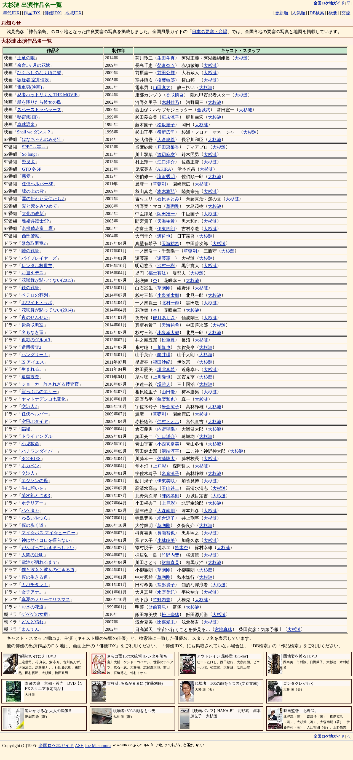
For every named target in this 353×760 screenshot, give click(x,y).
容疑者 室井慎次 (33, 79)
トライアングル (37, 436)
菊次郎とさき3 (36, 495)
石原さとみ (168, 199)
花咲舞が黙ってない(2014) (47, 310)
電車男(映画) (29, 87)
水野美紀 (166, 592)
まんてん (30, 629)
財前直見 (170, 562)
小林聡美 (166, 540)
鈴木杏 (181, 547)
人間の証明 (33, 554)
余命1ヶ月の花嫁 (33, 65)
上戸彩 (159, 466)
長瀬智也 (166, 533)
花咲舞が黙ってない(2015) (47, 280)
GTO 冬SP (31, 169)
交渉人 (28, 473)
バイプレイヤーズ (39, 258)
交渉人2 (29, 406)
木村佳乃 (170, 102)
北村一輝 (170, 302)
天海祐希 (166, 221)
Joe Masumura (98, 745)
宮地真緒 (223, 629)
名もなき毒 (33, 332)
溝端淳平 (170, 451)
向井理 (163, 354)
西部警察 (30, 235)
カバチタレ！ (35, 584)
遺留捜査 (30, 376)
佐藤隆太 (166, 458)
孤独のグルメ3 (36, 339)
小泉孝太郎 (168, 295)
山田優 (168, 392)
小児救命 (30, 443)
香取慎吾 (175, 95)
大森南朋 (166, 510)
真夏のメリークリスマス (46, 599)
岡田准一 (166, 213)
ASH (79, 745)
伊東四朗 (166, 228)
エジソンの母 (35, 480)
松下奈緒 (170, 614)
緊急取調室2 (34, 243)
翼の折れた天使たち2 (43, 198)
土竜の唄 (26, 57)
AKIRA (164, 169)
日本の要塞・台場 (209, 31)
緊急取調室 (33, 325)
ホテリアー (33, 503)
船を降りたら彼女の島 (39, 102)
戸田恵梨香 (168, 147)
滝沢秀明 (166, 176)
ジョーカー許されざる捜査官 (50, 384)
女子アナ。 (33, 592)
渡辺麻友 (166, 154)
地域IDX (73, 12)
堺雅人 (163, 384)
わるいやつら (35, 517)
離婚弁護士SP (35, 221)
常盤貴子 (166, 584)
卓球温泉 (26, 124)
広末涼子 (170, 117)
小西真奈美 (168, 444)
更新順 (281, 12)
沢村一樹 (166, 265)
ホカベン (30, 465)
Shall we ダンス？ (34, 132)
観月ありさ (164, 317)
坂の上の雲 (33, 191)
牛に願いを (33, 488)
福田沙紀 (161, 362)
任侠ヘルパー (35, 414)
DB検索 (316, 12)
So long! (29, 154)
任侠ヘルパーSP (37, 183)
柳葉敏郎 (166, 80)
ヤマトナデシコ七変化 (44, 399)
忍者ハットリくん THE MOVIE (47, 94)
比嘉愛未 (166, 622)
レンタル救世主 (37, 265)
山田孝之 (161, 87)
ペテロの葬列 (35, 295)
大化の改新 (33, 213)
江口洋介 (166, 162)
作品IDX (31, 12)
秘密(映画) (27, 117)
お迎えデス (33, 272)
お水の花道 (33, 607)
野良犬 (28, 161)
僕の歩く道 (33, 525)
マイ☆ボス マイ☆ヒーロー (49, 532)
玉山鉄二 (170, 488)
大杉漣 (241, 58)
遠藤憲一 (166, 258)
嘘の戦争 (30, 250)
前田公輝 (166, 72)
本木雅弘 (166, 191)
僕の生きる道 (35, 577)
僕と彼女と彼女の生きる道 (48, 569)
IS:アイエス (33, 362)
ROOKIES (31, 458)
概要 (332, 12)
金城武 (203, 110)
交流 (345, 12)
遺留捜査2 (31, 347)
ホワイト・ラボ (37, 302)
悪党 (26, 176)
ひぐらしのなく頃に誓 (39, 72)
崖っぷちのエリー (39, 391)
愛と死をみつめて (39, 206)
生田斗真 (166, 58)
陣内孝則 (170, 495)
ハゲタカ (30, 510)
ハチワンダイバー (39, 451)
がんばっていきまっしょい (48, 547)
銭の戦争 (30, 287)
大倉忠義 (166, 139)
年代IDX (11, 12)
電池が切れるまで (39, 562)
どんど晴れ (33, 621)
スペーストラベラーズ (39, 109)
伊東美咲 (166, 481)
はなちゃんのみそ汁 (41, 139)
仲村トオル (168, 421)
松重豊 (168, 340)
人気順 (298, 12)
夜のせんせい (35, 317)
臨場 (26, 428)
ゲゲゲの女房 (35, 614)
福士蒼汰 (157, 273)
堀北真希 (166, 369)
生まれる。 (33, 369)
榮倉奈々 (166, 65)
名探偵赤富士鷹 (37, 228)
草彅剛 (159, 184)
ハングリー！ (35, 354)
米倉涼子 (170, 406)
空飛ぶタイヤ (35, 421)
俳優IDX (52, 12)
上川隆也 (161, 347)
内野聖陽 (166, 429)
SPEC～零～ (34, 146)
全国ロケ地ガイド (56, 745)
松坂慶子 (166, 124)
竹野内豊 (170, 555)
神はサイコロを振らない (46, 540)
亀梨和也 (166, 399)
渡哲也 (163, 236)
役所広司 (166, 132)
